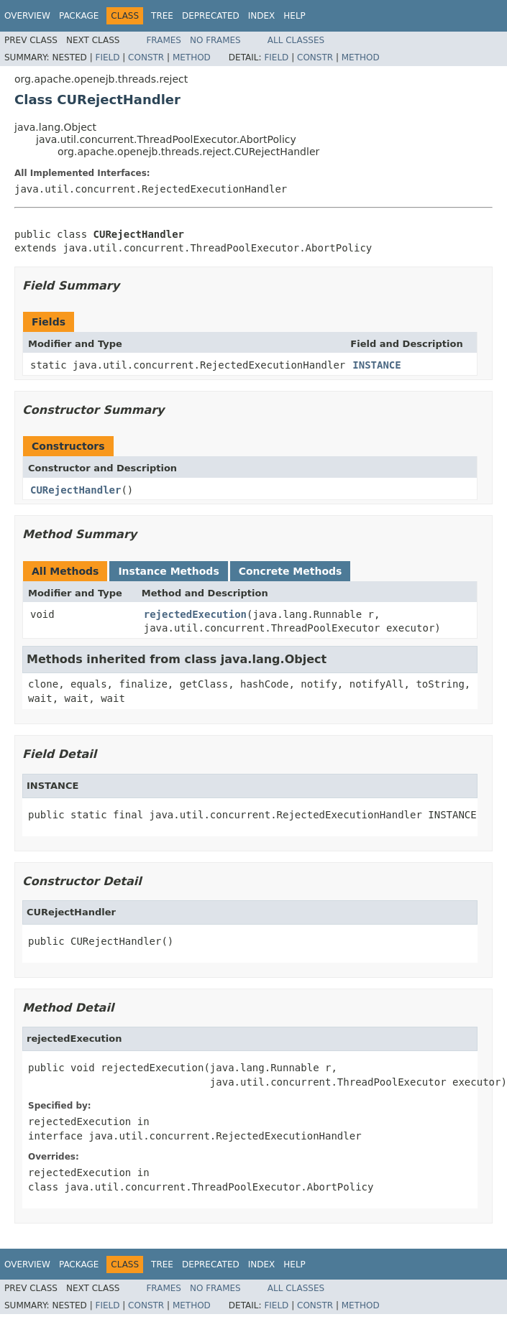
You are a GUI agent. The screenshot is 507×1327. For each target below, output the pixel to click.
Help (294, 16)
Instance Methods (168, 571)
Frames (163, 40)
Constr (146, 57)
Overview (27, 16)
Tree (162, 16)
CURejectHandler (75, 490)
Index (261, 16)
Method (192, 57)
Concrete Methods (290, 571)
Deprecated (210, 16)
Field (107, 57)
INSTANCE (376, 365)
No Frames (215, 40)
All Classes (296, 40)
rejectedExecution (195, 614)
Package (79, 16)
